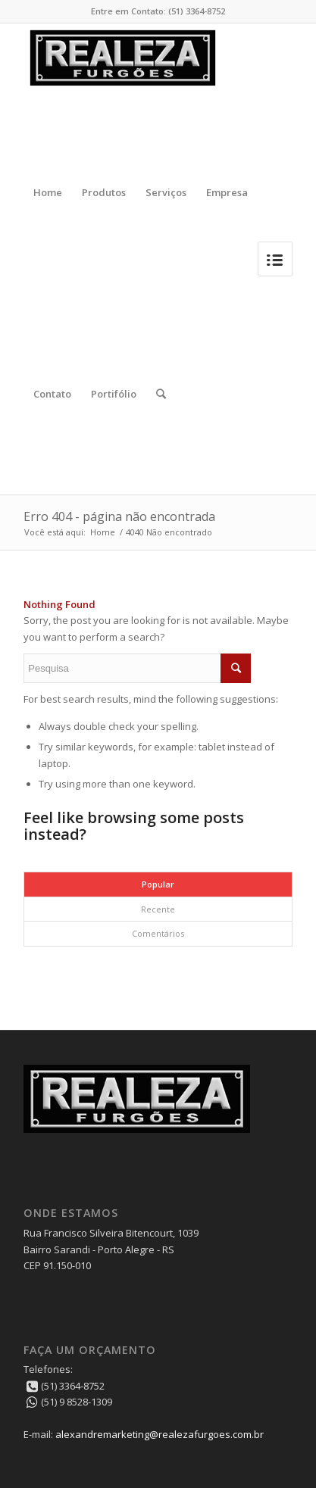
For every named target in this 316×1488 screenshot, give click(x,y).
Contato (52, 394)
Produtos (104, 192)
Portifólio (113, 394)
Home (47, 192)
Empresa (227, 192)
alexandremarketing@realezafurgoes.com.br (159, 1434)
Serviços (165, 192)
